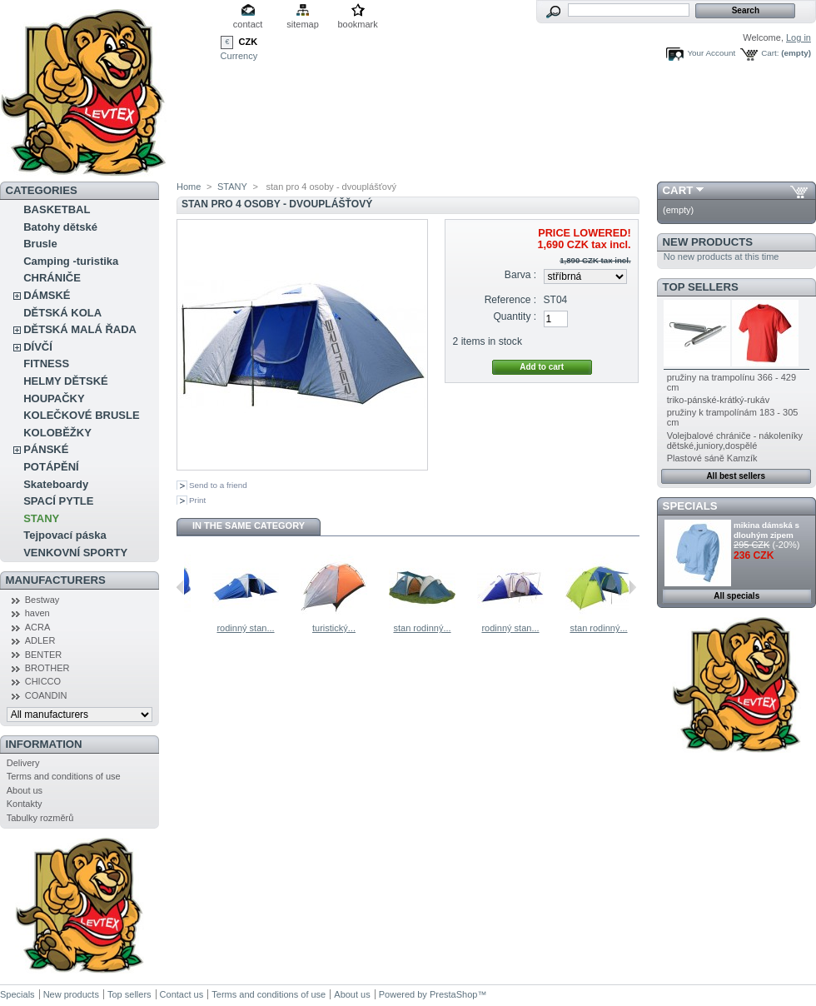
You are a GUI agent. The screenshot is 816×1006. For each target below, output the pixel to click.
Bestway (42, 600)
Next (632, 587)
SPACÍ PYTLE (58, 501)
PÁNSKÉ (45, 449)
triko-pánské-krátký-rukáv (718, 400)
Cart (678, 190)
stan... (194, 628)
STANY (41, 518)
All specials (736, 595)
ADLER (40, 640)
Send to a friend (218, 485)
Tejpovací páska (64, 535)
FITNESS (46, 363)
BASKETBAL (56, 209)
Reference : (511, 300)
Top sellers (701, 287)
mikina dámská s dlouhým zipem (766, 530)
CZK (248, 42)
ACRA (38, 627)
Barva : (520, 275)
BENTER (43, 655)
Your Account (711, 52)
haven (37, 613)
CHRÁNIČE (52, 277)
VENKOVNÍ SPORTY (75, 552)
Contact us (182, 994)
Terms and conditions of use (64, 776)
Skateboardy (55, 484)
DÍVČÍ (37, 347)
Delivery (23, 763)
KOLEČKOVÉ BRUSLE (81, 415)
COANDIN (46, 695)
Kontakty (24, 804)
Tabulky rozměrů (40, 818)
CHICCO (43, 681)
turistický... (371, 628)
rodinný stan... (282, 628)
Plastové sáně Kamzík (712, 458)
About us (24, 790)
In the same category (248, 525)
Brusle (40, 243)
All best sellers (735, 476)
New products (708, 242)
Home (189, 187)
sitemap (302, 24)
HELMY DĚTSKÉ (65, 381)
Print (197, 500)
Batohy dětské (60, 227)
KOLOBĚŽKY (57, 432)
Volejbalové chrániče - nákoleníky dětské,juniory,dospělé (735, 441)
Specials (690, 506)
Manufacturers (56, 580)
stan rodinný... (459, 628)
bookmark (357, 24)
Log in (798, 37)
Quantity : (514, 316)
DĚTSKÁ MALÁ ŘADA (80, 329)
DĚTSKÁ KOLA (62, 312)
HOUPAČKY (53, 398)
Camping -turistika (70, 261)
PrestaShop (453, 994)
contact (247, 24)
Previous (180, 587)
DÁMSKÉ (46, 295)
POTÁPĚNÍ (50, 467)
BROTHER (47, 668)
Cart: (770, 52)
